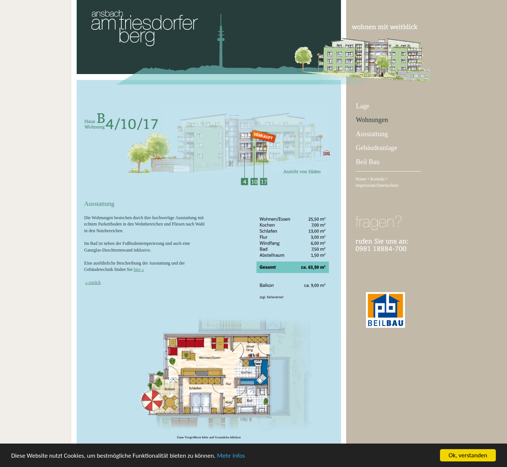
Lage (362, 106)
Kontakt (377, 179)
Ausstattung (372, 134)
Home (360, 179)
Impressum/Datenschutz (377, 185)
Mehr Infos (231, 456)
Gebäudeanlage (376, 147)
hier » (139, 269)
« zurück (93, 282)
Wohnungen (372, 120)
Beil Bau (368, 162)
